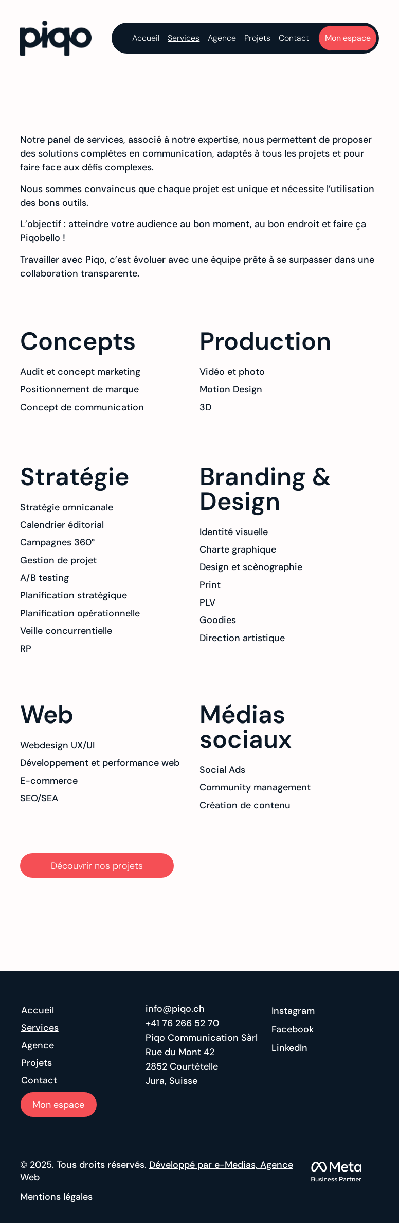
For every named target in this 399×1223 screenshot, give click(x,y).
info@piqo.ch (175, 1009)
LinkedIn (289, 1048)
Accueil (145, 37)
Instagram (293, 1011)
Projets (257, 37)
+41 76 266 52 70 (182, 1023)
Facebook (292, 1029)
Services (183, 37)
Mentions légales (56, 1197)
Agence (222, 37)
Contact (294, 37)
